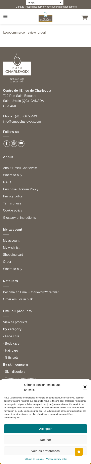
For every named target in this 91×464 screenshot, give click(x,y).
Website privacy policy (56, 459)
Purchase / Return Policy (20, 189)
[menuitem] (44, 2)
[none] (44, 2)
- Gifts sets (10, 357)
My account (11, 240)
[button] (85, 387)
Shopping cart (13, 254)
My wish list (11, 247)
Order (7, 261)
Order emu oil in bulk (18, 299)
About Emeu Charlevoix (20, 168)
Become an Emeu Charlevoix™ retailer (31, 292)
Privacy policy (13, 196)
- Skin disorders (14, 371)
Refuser (45, 439)
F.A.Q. (7, 182)
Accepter (45, 428)
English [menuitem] (32, 2)
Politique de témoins (34, 459)
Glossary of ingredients (19, 217)
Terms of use (12, 203)
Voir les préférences (45, 451)
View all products (15, 322)
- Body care (11, 343)
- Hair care (10, 350)
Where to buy (12, 175)
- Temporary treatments (19, 379)
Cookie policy (12, 210)
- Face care (11, 336)
